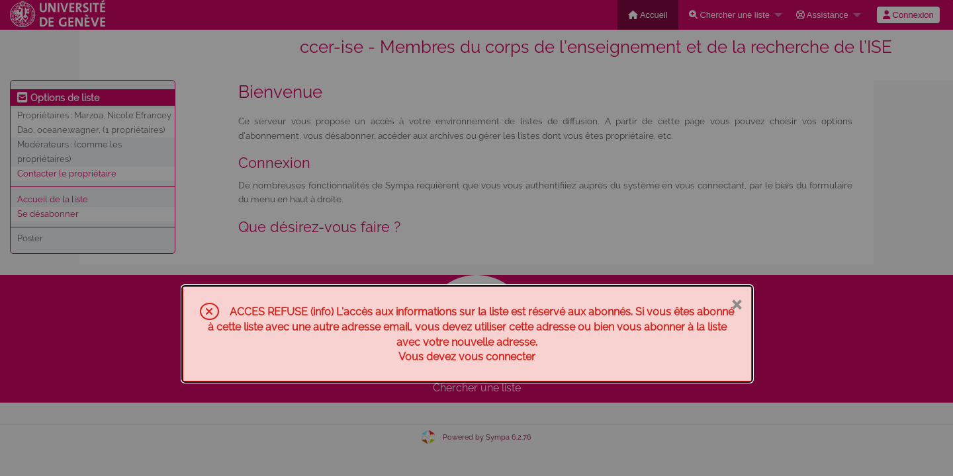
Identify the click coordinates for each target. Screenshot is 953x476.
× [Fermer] (736, 303)
